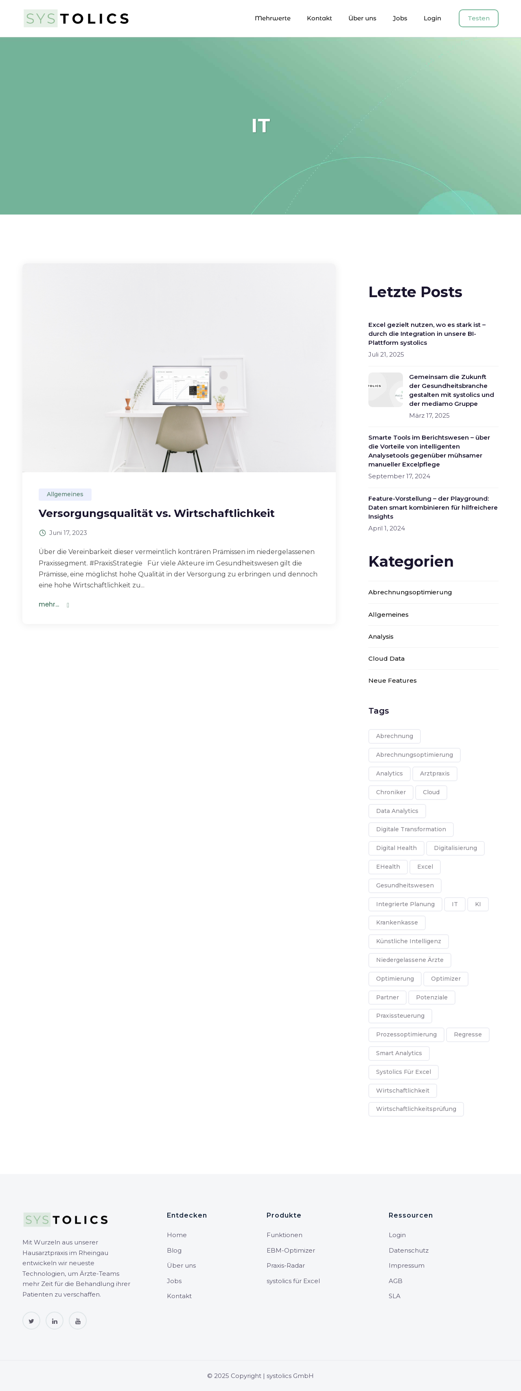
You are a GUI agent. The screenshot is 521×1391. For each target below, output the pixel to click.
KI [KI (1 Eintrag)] (478, 904)
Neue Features (392, 680)
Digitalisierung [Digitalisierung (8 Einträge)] (455, 848)
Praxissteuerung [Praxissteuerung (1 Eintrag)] (400, 1015)
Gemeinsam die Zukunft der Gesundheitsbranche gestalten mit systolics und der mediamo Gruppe (451, 390)
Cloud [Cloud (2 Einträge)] (431, 792)
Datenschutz (409, 1250)
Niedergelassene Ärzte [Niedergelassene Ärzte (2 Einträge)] (410, 960)
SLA (395, 1296)
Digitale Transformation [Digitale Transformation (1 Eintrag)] (411, 829)
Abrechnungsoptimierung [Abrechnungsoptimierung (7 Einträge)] (414, 754)
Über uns (362, 18)
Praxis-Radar (286, 1265)
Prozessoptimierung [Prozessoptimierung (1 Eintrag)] (406, 1034)
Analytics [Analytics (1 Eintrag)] (389, 773)
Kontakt (319, 18)
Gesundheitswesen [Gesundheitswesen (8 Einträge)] (405, 885)
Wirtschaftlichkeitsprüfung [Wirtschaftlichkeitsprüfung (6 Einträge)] (416, 1109)
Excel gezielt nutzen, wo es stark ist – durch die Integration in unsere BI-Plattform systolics (427, 333)
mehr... (49, 604)
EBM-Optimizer (291, 1250)
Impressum (407, 1265)
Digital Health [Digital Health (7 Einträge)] (396, 848)
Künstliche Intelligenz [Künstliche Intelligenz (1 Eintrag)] (408, 941)
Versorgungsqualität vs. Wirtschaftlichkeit (157, 513)
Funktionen (284, 1235)
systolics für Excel (293, 1281)
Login (432, 18)
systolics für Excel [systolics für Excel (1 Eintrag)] (403, 1072)
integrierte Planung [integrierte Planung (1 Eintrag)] (405, 904)
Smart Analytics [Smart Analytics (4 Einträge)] (399, 1053)
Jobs (400, 18)
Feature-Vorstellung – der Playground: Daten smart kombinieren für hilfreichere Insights (433, 507)
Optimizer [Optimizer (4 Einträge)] (446, 978)
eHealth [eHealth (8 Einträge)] (388, 866)
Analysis (381, 636)
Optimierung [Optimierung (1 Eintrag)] (395, 978)
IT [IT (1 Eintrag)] (455, 904)
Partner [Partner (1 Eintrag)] (387, 997)
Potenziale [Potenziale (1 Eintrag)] (432, 997)
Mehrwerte (273, 18)
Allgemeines (65, 494)
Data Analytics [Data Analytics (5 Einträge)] (397, 811)
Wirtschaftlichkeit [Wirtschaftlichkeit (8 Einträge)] (402, 1090)
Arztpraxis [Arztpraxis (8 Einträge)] (435, 773)
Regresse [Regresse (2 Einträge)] (468, 1034)
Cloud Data (386, 658)
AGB (396, 1281)
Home (177, 1235)
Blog (174, 1250)
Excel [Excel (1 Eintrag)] (425, 866)
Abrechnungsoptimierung (410, 592)
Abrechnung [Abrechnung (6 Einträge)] (394, 736)
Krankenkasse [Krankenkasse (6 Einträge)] (397, 922)
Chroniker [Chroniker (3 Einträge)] (391, 792)
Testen (479, 18)
